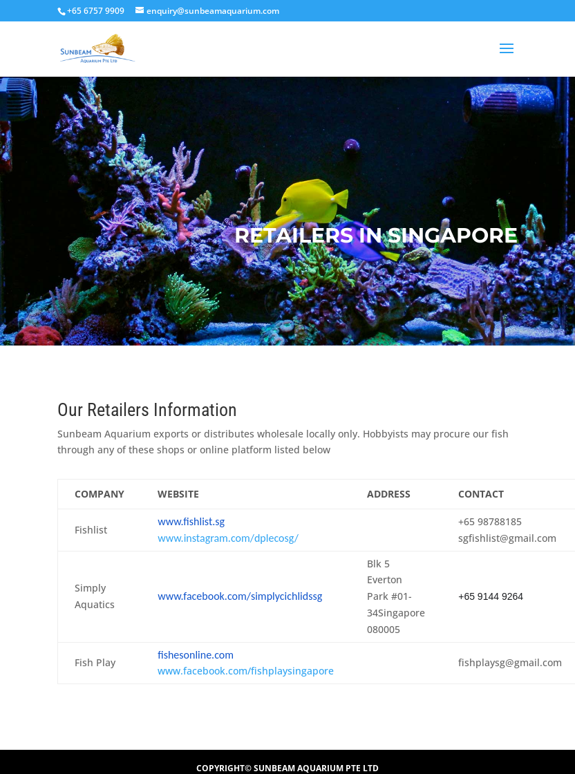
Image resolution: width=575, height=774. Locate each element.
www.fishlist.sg (191, 521)
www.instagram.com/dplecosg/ (228, 538)
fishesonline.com (196, 654)
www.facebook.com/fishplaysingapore (246, 670)
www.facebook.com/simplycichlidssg (240, 596)
